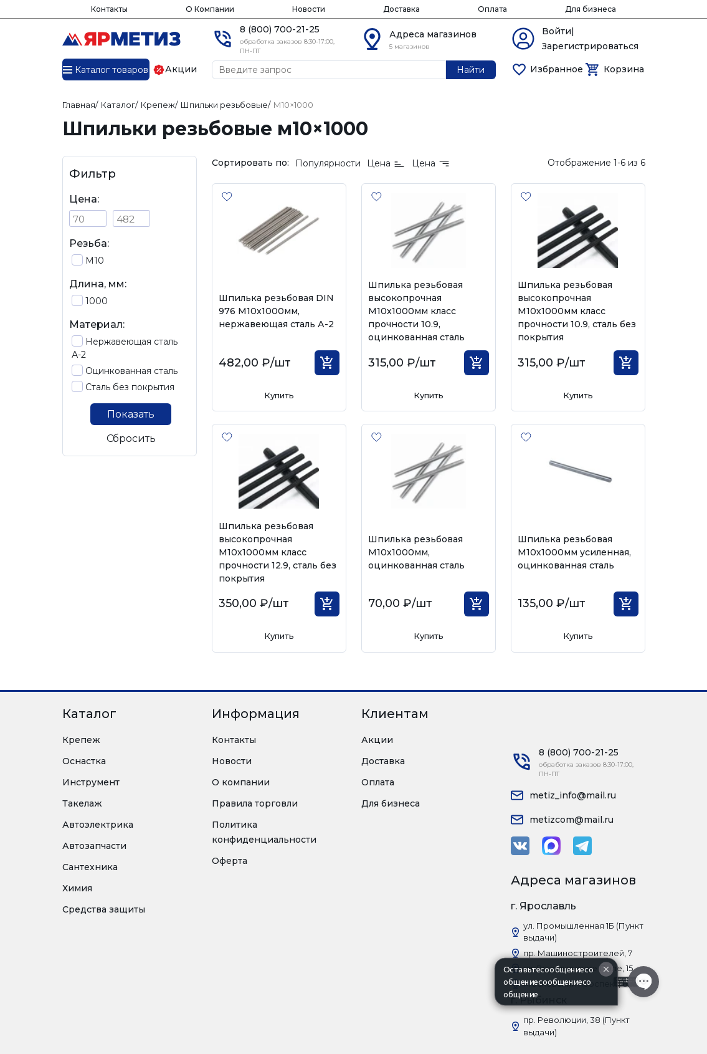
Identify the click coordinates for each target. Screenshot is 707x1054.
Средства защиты (103, 909)
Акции (377, 739)
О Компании (210, 9)
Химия (77, 888)
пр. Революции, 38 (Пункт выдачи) (576, 1026)
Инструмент (91, 782)
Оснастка (84, 761)
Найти (471, 69)
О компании (241, 782)
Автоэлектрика (97, 824)
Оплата (492, 9)
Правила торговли (255, 803)
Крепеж (81, 739)
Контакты (109, 9)
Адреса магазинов (433, 34)
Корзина (624, 69)
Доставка (401, 9)
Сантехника (90, 867)
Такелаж (82, 803)
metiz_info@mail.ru (572, 795)
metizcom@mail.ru (571, 819)
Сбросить (131, 438)
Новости (308, 9)
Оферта (229, 860)
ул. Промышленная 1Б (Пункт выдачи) (583, 932)
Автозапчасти (94, 845)
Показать (130, 414)
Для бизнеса (590, 9)
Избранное (556, 69)
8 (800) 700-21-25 (280, 29)
